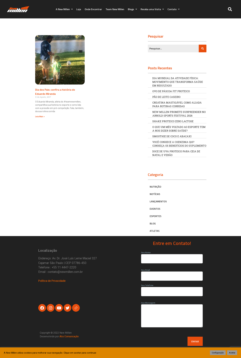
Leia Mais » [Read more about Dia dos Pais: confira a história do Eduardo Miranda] (40, 116)
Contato (174, 9)
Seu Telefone (172, 288)
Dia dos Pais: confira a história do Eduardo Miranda (55, 92)
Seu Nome (172, 255)
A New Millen (64, 9)
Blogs (132, 9)
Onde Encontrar (93, 9)
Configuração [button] (218, 353)
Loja (78, 9)
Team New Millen (115, 9)
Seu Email (172, 273)
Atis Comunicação (69, 336)
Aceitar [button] (232, 353)
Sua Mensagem (172, 315)
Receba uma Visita (152, 9)
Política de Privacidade (52, 280)
